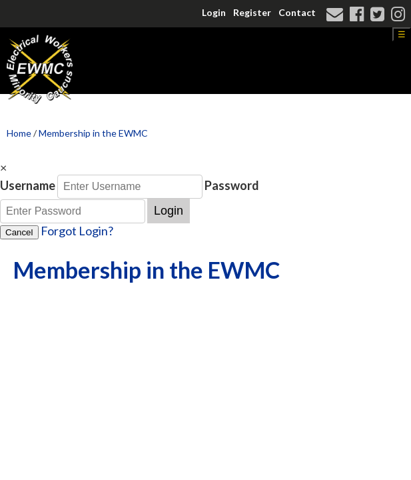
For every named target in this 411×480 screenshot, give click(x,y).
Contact (297, 12)
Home (19, 133)
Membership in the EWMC (93, 133)
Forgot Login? (77, 230)
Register (252, 12)
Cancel (19, 232)
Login (214, 12)
